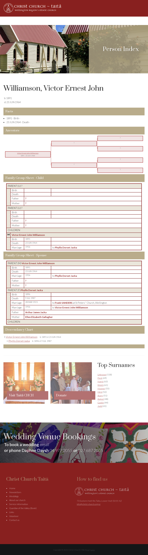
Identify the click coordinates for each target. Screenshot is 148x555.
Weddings (90, 20)
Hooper (101, 388)
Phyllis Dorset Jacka (32, 290)
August (101, 399)
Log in (93, 550)
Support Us (120, 20)
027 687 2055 (90, 450)
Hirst (100, 392)
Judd (100, 406)
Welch (101, 385)
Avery (100, 395)
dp (88, 550)
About (75, 20)
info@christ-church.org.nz (88, 504)
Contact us (14, 520)
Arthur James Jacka (35, 312)
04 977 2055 (61, 450)
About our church (17, 500)
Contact (136, 20)
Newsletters (15, 492)
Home (66, 20)
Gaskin (101, 402)
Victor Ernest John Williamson (28, 234)
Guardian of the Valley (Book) (23, 508)
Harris (100, 381)
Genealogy (105, 20)
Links (11, 512)
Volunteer (13, 516)
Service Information (18, 504)
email (44, 444)
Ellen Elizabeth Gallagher (39, 317)
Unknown (102, 374)
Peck (100, 378)
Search (144, 20)
